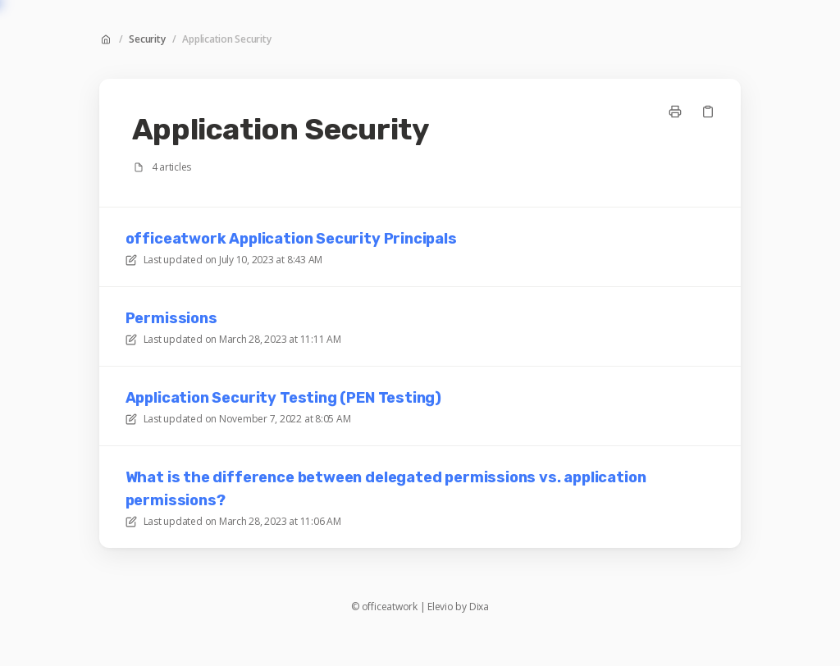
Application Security (226, 39)
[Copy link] (708, 111)
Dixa (479, 607)
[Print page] (675, 111)
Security (147, 39)
